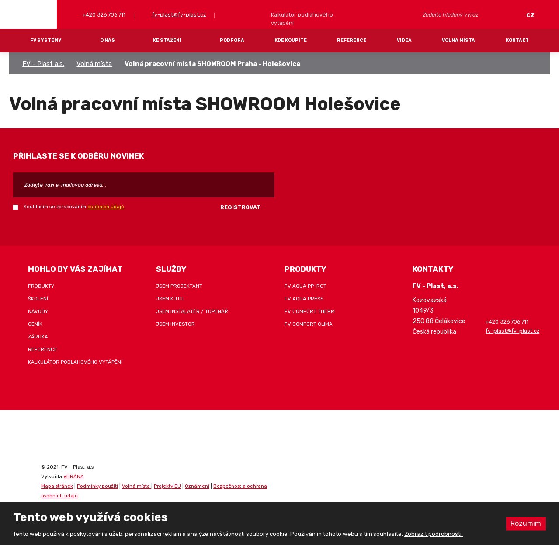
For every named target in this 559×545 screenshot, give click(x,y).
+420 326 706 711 (103, 14)
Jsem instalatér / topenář (192, 311)
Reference (351, 40)
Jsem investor (175, 324)
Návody (38, 311)
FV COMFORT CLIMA (309, 324)
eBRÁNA (73, 476)
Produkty (41, 286)
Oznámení (197, 486)
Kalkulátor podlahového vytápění (75, 362)
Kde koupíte (290, 40)
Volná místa (458, 40)
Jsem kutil (170, 299)
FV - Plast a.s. (43, 64)
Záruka (38, 337)
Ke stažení (167, 40)
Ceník (35, 324)
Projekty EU (167, 486)
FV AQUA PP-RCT (305, 286)
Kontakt (517, 40)
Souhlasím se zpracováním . (74, 207)
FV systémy (46, 40)
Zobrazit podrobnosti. (433, 534)
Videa (404, 40)
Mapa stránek (57, 486)
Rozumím (525, 523)
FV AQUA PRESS (304, 299)
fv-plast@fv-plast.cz (178, 14)
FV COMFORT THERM (310, 311)
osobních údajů (105, 207)
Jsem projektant (179, 286)
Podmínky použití (97, 486)
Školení (38, 299)
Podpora (232, 40)
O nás (107, 40)
